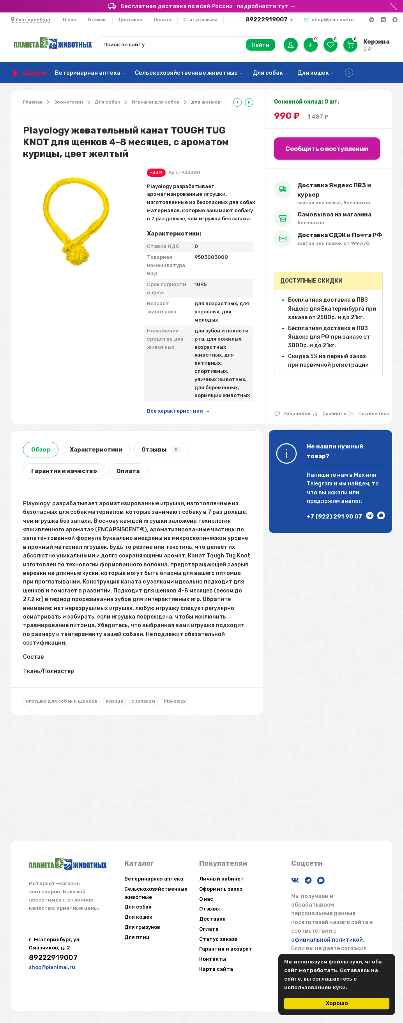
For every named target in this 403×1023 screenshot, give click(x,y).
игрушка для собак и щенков (61, 701)
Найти (260, 45)
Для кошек (313, 72)
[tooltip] (237, 102)
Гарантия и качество (64, 471)
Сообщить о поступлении (326, 149)
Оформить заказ (220, 889)
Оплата (162, 19)
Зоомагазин (68, 102)
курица (114, 701)
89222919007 (267, 19)
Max (359, 475)
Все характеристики (175, 411)
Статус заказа (200, 19)
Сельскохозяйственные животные (186, 72)
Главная (32, 102)
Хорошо (337, 1003)
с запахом (143, 701)
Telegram (319, 483)
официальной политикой (327, 940)
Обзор (40, 449)
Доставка (130, 19)
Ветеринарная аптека (87, 72)
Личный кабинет (221, 879)
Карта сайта (216, 969)
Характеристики (96, 449)
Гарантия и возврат (225, 949)
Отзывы (97, 19)
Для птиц (137, 937)
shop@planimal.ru (333, 19)
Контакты (212, 959)
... (231, 19)
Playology (175, 701)
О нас (69, 19)
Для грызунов (142, 927)
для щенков (206, 102)
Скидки (34, 72)
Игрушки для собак (155, 102)
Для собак (268, 72)
